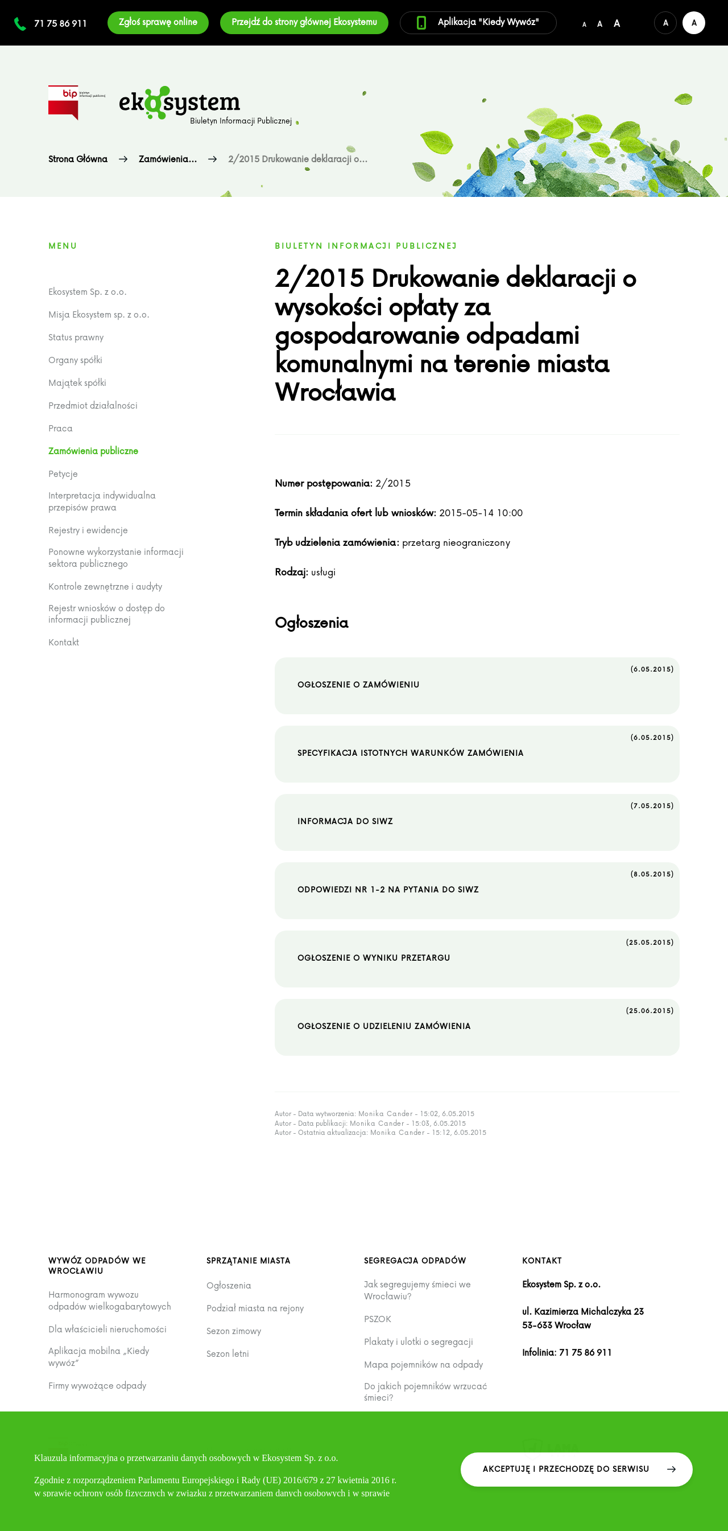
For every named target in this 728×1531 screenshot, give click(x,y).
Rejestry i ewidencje (88, 530)
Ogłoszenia (228, 1285)
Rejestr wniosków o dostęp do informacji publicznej (106, 613)
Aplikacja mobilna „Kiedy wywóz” (98, 1356)
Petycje (63, 474)
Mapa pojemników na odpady (423, 1365)
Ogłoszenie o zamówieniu (486, 676)
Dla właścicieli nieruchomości (107, 1329)
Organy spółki (75, 360)
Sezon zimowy (233, 1331)
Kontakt (63, 642)
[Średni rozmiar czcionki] (600, 22)
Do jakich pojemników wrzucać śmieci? (425, 1392)
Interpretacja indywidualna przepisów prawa (102, 501)
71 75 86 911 (60, 23)
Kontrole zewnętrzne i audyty (105, 586)
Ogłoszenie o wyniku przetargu (486, 950)
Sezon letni (227, 1354)
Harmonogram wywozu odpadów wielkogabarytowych (109, 1300)
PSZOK (377, 1319)
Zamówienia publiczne (93, 451)
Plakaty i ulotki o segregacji (418, 1342)
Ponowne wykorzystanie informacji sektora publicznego (116, 557)
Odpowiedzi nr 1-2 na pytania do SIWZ (486, 881)
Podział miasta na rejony (255, 1308)
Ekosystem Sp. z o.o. (87, 292)
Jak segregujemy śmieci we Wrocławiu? (417, 1290)
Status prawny (76, 337)
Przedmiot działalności (93, 405)
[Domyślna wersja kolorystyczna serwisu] (665, 22)
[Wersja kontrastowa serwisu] (693, 22)
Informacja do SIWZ (486, 813)
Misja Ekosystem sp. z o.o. (99, 314)
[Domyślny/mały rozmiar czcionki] (584, 22)
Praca (60, 428)
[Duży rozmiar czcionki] (617, 22)
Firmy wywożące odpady (97, 1386)
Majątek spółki (77, 383)
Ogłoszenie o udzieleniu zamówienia (486, 1018)
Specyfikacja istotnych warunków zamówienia (486, 745)
